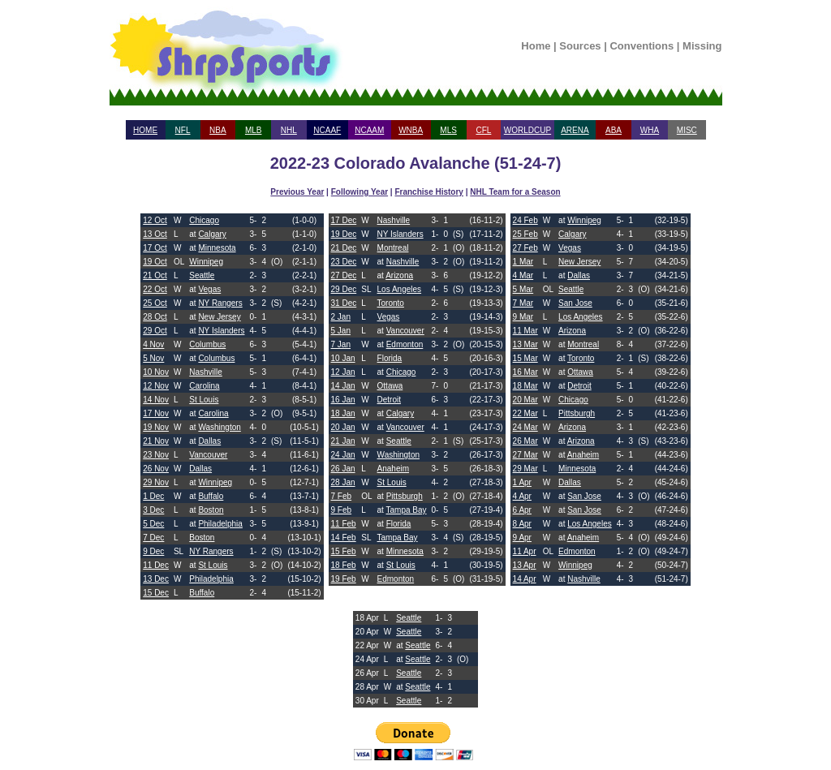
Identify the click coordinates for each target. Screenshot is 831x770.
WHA (649, 130)
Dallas (209, 441)
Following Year (359, 191)
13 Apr (524, 565)
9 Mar (523, 316)
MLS (448, 130)
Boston (210, 509)
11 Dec (156, 565)
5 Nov (153, 358)
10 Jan (343, 358)
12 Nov (156, 385)
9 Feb (341, 509)
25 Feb (525, 234)
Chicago (204, 220)
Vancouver (208, 454)
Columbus (207, 344)
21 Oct (154, 275)
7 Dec (153, 537)
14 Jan (343, 385)
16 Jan (343, 399)
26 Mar (525, 441)
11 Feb (343, 523)
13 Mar (525, 344)
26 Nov (156, 468)
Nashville (205, 372)
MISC (687, 130)
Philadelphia (220, 523)
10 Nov (156, 372)
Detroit (389, 399)
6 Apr (522, 509)
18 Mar (525, 385)
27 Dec (344, 275)
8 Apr (522, 523)
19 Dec (344, 234)
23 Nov (156, 454)
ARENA (574, 130)
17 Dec (344, 220)
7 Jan (341, 344)
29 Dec (344, 289)
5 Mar (523, 289)
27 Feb (525, 247)
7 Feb (341, 496)
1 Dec (153, 496)
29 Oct (154, 330)
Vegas (209, 289)
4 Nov (153, 344)
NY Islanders (221, 330)
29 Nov (156, 482)
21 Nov (156, 441)
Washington (219, 427)
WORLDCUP (527, 130)
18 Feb (343, 565)
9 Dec (153, 551)
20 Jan (343, 427)
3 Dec (153, 509)
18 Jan (343, 413)
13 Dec (156, 578)
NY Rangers (220, 303)
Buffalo (210, 496)
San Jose (575, 303)
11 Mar (525, 330)
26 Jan (343, 468)
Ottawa (390, 385)
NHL (289, 130)
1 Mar (523, 261)
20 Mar (525, 399)
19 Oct (154, 261)
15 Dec (156, 592)
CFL (483, 130)
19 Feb (343, 578)
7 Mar (523, 303)
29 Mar (525, 468)
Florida (390, 358)
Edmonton (405, 344)
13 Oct (154, 234)
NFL (183, 130)
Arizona (399, 275)
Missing (701, 46)
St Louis (203, 399)
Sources (580, 46)
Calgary (212, 234)
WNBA (410, 130)
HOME (145, 130)
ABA (613, 130)
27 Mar (525, 454)
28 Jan (343, 482)
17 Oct (154, 247)
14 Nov (156, 399)
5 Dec (153, 523)
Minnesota (216, 247)
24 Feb (525, 220)
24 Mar (525, 427)
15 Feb (343, 551)
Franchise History (428, 191)
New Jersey (219, 316)
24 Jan (343, 454)
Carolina (204, 385)
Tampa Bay (406, 509)
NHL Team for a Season (515, 191)
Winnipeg (206, 261)
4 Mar (523, 275)
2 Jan (341, 316)
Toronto (390, 303)
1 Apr (522, 482)
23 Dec (344, 261)
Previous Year (297, 191)
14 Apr (524, 578)
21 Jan (343, 441)
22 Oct (154, 289)
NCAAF (327, 130)
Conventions (641, 46)
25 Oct (154, 303)
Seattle (201, 275)
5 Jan (341, 330)
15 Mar (525, 358)
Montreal (393, 247)
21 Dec (344, 247)
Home (535, 46)
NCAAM (369, 130)
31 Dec (344, 303)
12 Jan (343, 372)
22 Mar (525, 413)
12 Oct (154, 220)
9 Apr (522, 537)
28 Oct (154, 316)
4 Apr (522, 496)
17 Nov (156, 413)
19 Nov (156, 427)
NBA (217, 130)
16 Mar (525, 372)
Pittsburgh (404, 496)
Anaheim (393, 468)
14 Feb (343, 537)
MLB (253, 130)
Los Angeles (399, 289)
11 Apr (524, 551)
